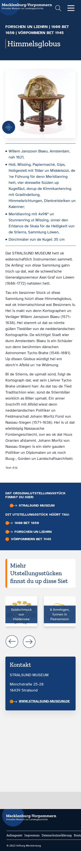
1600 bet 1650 (23, 523)
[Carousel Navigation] (40, 641)
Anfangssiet (14, 835)
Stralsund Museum (33, 505)
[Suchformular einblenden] (58, 8)
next (29, 641)
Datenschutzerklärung (57, 835)
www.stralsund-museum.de (41, 701)
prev (11, 641)
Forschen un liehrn (26, 26)
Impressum (32, 835)
